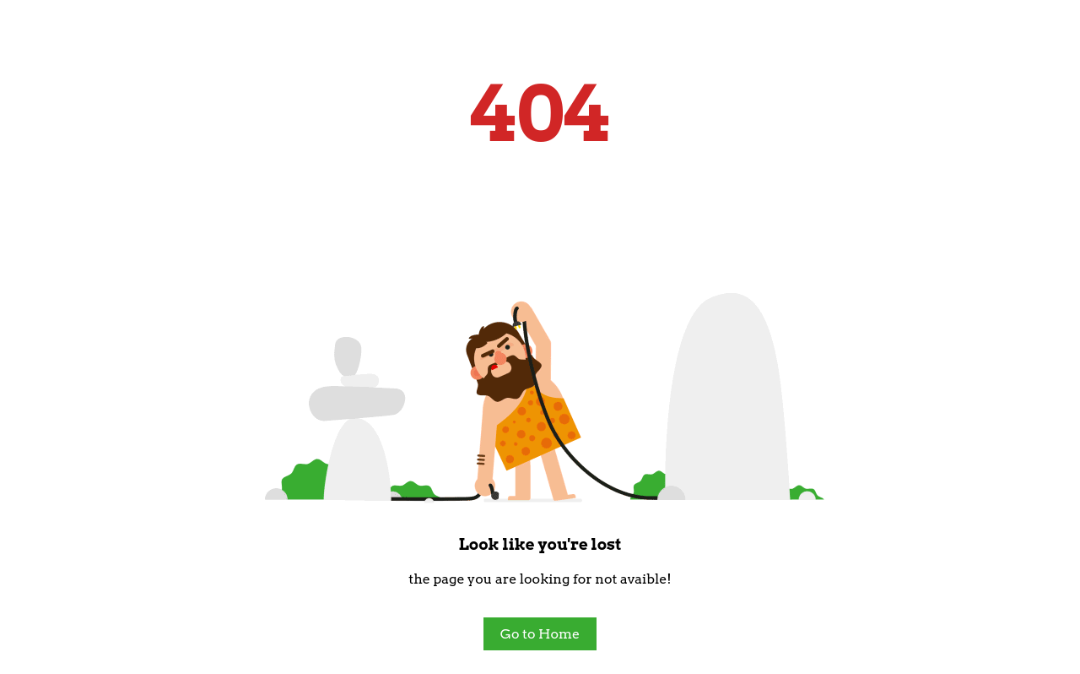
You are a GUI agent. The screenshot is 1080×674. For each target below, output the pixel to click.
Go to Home (540, 634)
